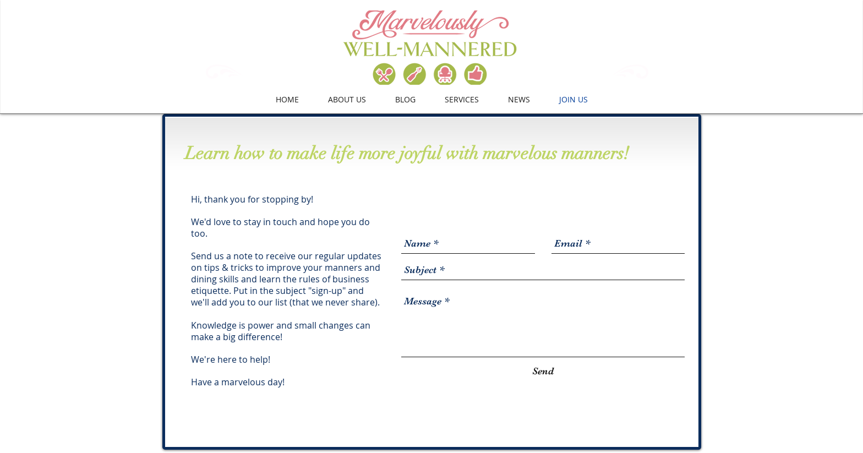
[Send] (543, 371)
